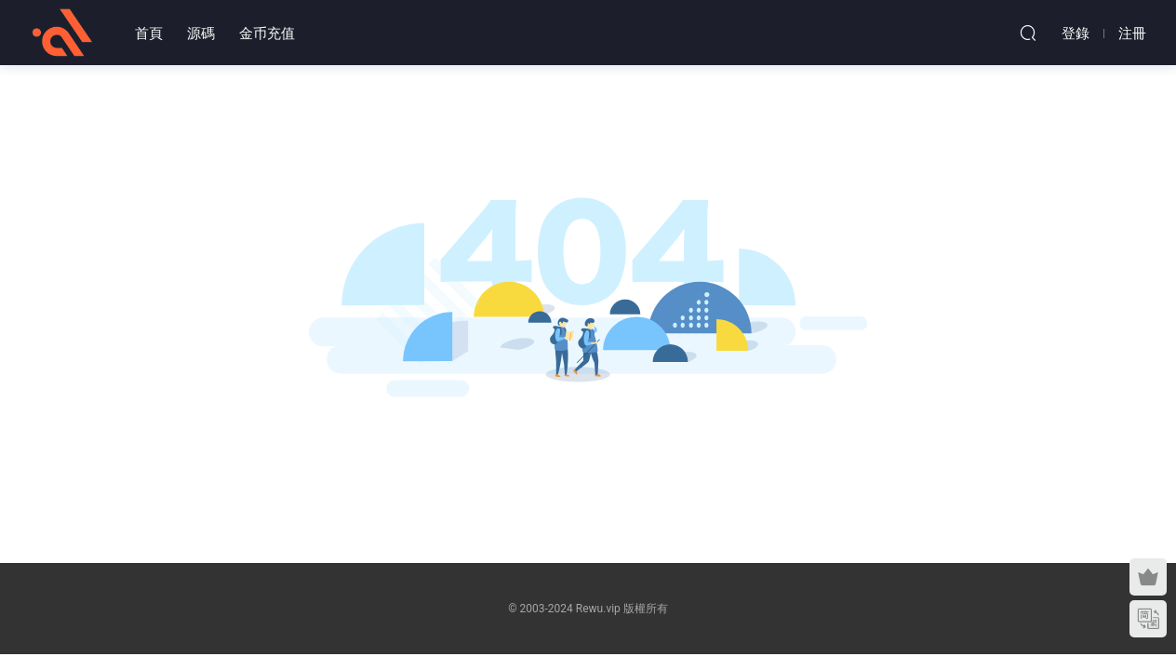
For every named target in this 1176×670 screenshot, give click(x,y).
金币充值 (267, 33)
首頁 (149, 33)
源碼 (201, 33)
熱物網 (62, 32)
